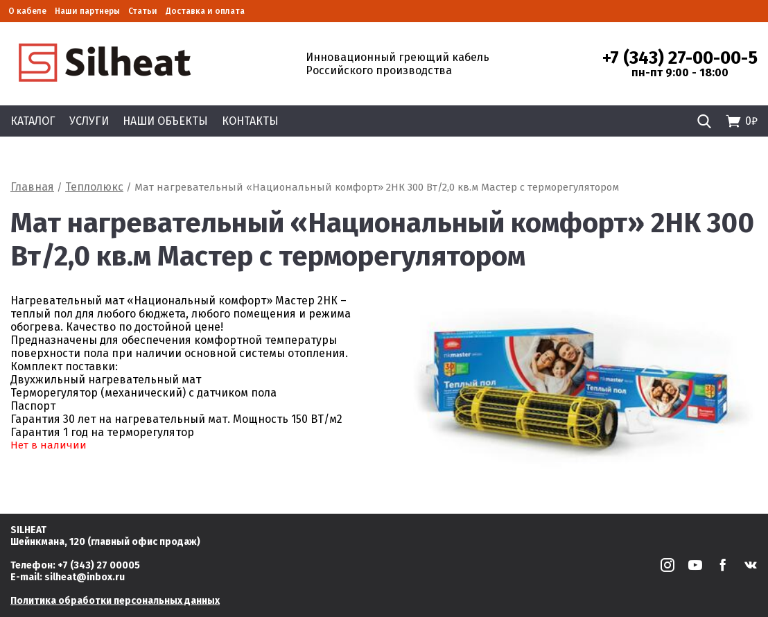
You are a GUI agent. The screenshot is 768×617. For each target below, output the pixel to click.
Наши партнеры (87, 11)
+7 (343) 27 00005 (99, 565)
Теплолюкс (94, 186)
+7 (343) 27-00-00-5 (680, 58)
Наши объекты (165, 121)
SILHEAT (28, 530)
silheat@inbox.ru (84, 577)
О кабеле (27, 11)
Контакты (250, 121)
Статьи (142, 11)
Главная (32, 186)
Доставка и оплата (205, 11)
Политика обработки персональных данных (115, 601)
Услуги (89, 121)
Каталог (32, 121)
